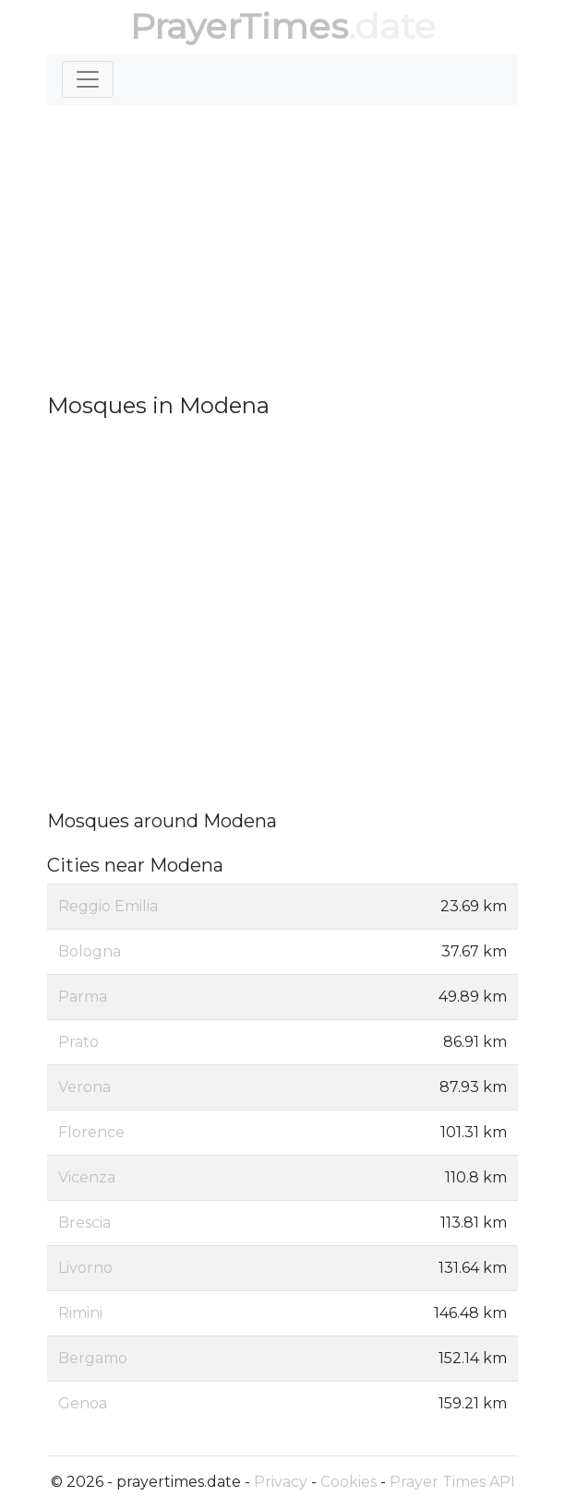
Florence (91, 1132)
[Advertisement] (282, 249)
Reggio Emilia (108, 906)
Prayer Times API (452, 1481)
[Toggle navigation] (88, 79)
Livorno (85, 1267)
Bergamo (92, 1358)
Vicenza (86, 1177)
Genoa (82, 1403)
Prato (78, 1042)
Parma (82, 996)
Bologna (89, 951)
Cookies (348, 1481)
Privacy (280, 1481)
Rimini (80, 1313)
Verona (84, 1087)
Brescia (84, 1222)
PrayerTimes (239, 26)
